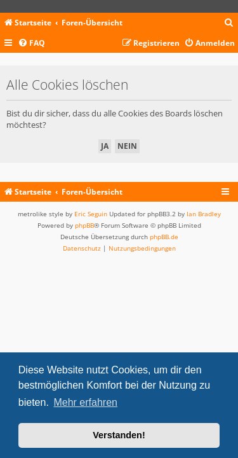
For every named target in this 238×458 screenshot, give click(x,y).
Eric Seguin (90, 213)
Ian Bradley (204, 213)
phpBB (84, 225)
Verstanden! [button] (119, 435)
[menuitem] (229, 23)
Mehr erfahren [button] (85, 402)
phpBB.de (164, 236)
